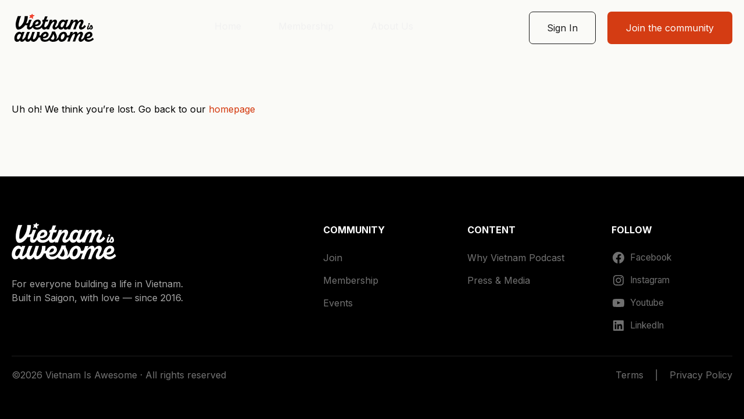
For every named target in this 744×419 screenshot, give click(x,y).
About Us (392, 26)
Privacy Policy (701, 375)
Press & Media (498, 280)
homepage (232, 109)
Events (338, 303)
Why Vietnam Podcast (515, 257)
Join (332, 257)
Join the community (670, 28)
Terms (629, 375)
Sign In (562, 28)
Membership (306, 26)
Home (227, 26)
